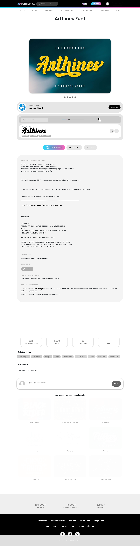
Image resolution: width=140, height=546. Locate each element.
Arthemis (105, 422)
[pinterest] (77, 534)
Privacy (65, 526)
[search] (47, 4)
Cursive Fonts (85, 521)
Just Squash (34, 451)
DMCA (81, 526)
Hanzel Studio (36, 108)
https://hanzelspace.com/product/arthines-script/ (42, 205)
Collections (48, 10)
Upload (96, 4)
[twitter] (70, 534)
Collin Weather (105, 479)
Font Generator (66, 10)
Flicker (105, 451)
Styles (34, 10)
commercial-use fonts (71, 507)
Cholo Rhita (34, 479)
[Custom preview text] (34, 120)
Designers (105, 10)
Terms (73, 526)
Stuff (118, 10)
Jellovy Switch (70, 479)
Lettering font (40, 288)
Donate (27, 269)
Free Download (54, 147)
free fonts (40, 507)
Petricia (70, 451)
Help (47, 526)
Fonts (22, 10)
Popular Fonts (41, 521)
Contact (114, 107)
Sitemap (90, 526)
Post (116, 384)
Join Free (117, 4)
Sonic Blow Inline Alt (70, 422)
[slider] (69, 120)
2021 (31, 340)
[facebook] (62, 534)
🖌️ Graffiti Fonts (86, 10)
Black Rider (34, 422)
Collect (74, 147)
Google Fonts (99, 521)
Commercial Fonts (57, 521)
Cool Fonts (72, 521)
